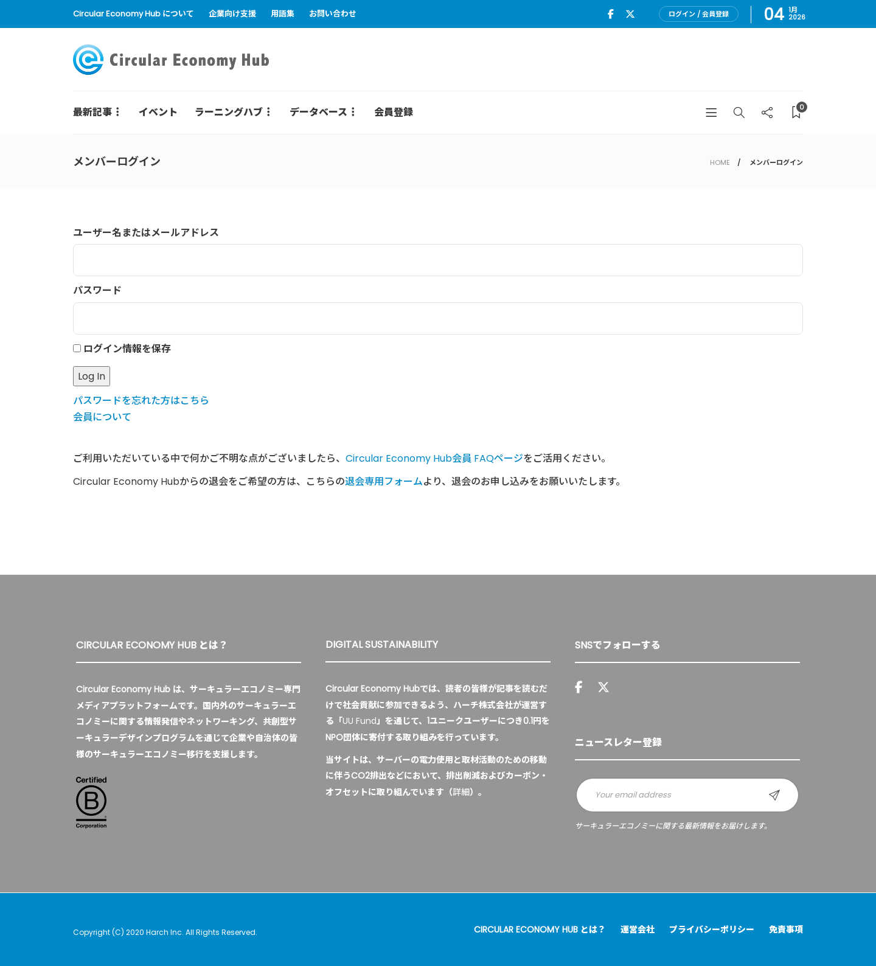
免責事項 (786, 929)
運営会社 (637, 929)
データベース (318, 112)
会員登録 (393, 112)
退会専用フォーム (384, 481)
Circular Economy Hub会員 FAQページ (434, 458)
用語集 (282, 13)
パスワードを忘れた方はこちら (141, 401)
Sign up (774, 795)
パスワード (97, 290)
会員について (102, 417)
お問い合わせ (332, 13)
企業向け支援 (232, 13)
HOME (720, 162)
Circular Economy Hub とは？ (540, 929)
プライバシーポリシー (711, 929)
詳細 (461, 792)
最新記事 (92, 112)
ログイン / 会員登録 (699, 14)
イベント (158, 112)
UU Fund (359, 721)
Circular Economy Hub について (133, 13)
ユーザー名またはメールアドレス (146, 233)
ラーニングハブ (229, 112)
